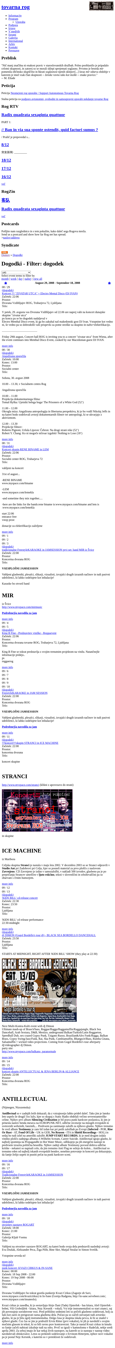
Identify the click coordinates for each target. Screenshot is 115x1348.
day (21, 278)
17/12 (6, 168)
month (5, 278)
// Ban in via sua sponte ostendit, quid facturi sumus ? (49, 129)
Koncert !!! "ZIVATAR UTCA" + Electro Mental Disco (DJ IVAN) (40, 293)
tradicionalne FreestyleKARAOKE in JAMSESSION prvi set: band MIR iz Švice (48, 549)
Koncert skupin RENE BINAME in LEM (25, 449)
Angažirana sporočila (14, 356)
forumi (12, 34)
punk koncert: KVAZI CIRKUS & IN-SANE (27, 1267)
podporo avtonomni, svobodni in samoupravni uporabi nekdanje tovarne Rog (64, 99)
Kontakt (13, 47)
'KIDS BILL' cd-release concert (20, 897)
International (15, 40)
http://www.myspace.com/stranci (20, 784)
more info (7, 345)
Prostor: (6, 299)
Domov (5, 255)
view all (37, 278)
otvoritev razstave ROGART (18, 1224)
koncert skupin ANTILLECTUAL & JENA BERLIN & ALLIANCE (40, 1071)
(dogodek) (8, 290)
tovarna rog (15, 7)
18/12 (6, 160)
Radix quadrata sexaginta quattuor (33, 114)
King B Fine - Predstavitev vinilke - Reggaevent (29, 633)
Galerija (13, 37)
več (3, 183)
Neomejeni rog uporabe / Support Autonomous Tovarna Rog (45, 93)
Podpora (13, 25)
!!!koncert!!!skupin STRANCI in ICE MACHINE (30, 742)
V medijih (14, 31)
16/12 (6, 176)
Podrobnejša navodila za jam (19, 612)
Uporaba (20, 21)
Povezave (13, 50)
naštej (28, 278)
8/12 (5, 144)
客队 (5, 200)
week (14, 278)
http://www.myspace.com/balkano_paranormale (29, 1051)
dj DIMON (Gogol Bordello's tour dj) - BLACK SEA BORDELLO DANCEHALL (49, 935)
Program (13, 18)
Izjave (11, 28)
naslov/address (11, 237)
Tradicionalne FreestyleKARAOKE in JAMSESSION (32, 1174)
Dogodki (18, 255)
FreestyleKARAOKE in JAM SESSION (24, 692)
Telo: (5, 306)
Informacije (15, 15)
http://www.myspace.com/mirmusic (22, 607)
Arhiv (11, 44)
